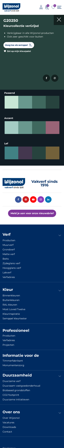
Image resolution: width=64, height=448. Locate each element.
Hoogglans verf (12, 267)
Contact (7, 431)
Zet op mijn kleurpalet (19, 51)
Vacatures (8, 422)
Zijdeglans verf (11, 263)
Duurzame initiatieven (16, 399)
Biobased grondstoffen (16, 390)
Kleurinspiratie (11, 313)
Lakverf (7, 272)
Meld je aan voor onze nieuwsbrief (32, 213)
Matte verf (9, 254)
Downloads (9, 427)
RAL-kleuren (10, 304)
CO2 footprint (11, 394)
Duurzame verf (11, 381)
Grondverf (9, 249)
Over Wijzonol (11, 417)
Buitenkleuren (11, 300)
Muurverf (8, 244)
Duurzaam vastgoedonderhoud (21, 385)
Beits (6, 258)
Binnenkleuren (11, 295)
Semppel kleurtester (15, 318)
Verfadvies (9, 277)
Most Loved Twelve (14, 309)
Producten (9, 240)
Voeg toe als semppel (16, 45)
